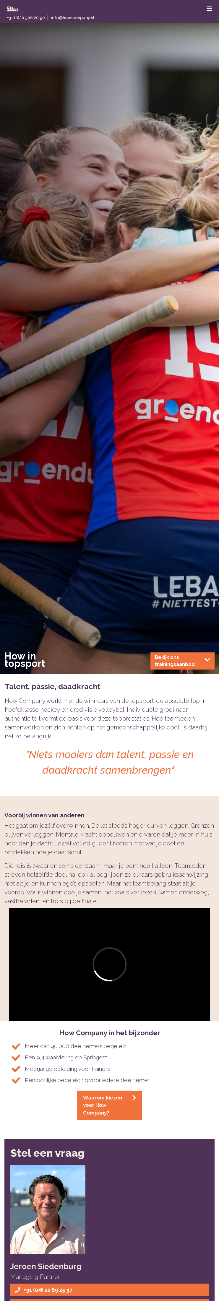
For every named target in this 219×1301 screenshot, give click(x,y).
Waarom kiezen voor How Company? (109, 1105)
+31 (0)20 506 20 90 (26, 17)
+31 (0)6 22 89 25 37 (43, 1290)
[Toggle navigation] (209, 9)
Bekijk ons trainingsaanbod (182, 660)
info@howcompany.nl (72, 17)
